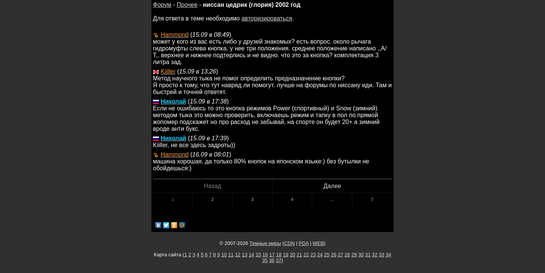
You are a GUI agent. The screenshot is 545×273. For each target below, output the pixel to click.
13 (244, 254)
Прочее (187, 5)
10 (224, 254)
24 (319, 254)
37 (278, 260)
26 (333, 254)
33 (381, 254)
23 (313, 254)
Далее (332, 186)
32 (374, 254)
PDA (303, 243)
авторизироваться (266, 18)
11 (231, 254)
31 (368, 254)
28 (347, 254)
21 (299, 254)
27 (340, 254)
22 (306, 254)
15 (258, 254)
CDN (289, 243)
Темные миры (265, 243)
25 (326, 254)
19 (285, 254)
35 (265, 260)
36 (271, 260)
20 (292, 254)
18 (278, 254)
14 (251, 254)
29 (354, 254)
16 (265, 254)
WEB (318, 243)
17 (271, 254)
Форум (162, 5)
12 (237, 254)
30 (361, 254)
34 (388, 254)
